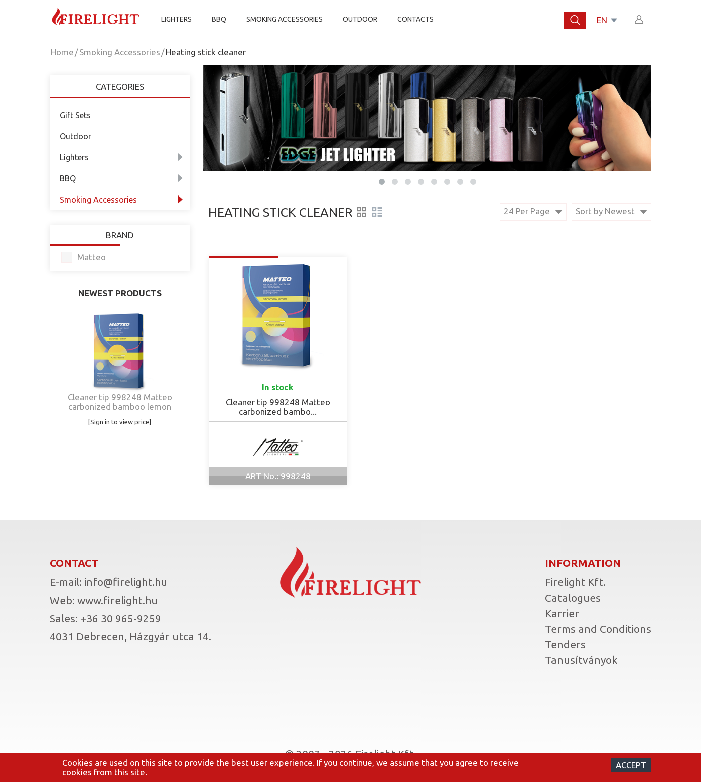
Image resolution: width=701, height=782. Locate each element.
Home (62, 52)
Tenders (565, 644)
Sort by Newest (611, 211)
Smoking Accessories (119, 52)
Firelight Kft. (575, 582)
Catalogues (573, 598)
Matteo (91, 257)
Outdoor (360, 19)
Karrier (562, 613)
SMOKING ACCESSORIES (284, 19)
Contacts (415, 19)
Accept (631, 765)
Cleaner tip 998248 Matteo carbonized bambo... (278, 406)
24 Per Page (533, 211)
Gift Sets (75, 115)
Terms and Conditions (598, 629)
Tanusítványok (581, 660)
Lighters (176, 19)
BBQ (219, 19)
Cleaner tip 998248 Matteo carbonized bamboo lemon (120, 401)
